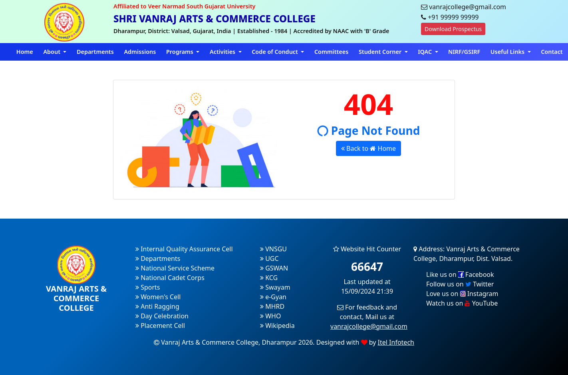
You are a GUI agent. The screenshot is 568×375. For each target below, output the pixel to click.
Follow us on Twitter (460, 284)
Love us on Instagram (462, 293)
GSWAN (274, 268)
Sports (147, 287)
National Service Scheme (174, 268)
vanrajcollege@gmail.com (368, 326)
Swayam (275, 287)
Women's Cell (158, 296)
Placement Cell (160, 325)
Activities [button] (223, 51)
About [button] (52, 51)
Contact (552, 51)
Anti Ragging (157, 306)
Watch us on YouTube (462, 303)
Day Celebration (162, 316)
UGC (269, 258)
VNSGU (273, 249)
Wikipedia (277, 325)
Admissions (140, 51)
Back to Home (368, 148)
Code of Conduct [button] (275, 51)
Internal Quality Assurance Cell (184, 249)
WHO (270, 316)
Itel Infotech (396, 342)
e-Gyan (273, 296)
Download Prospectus (453, 29)
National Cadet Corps (170, 277)
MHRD (272, 306)
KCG (269, 277)
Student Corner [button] (381, 51)
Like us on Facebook (460, 274)
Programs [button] (180, 51)
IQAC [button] (425, 51)
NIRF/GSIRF (464, 51)
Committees (331, 51)
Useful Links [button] (508, 51)
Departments (95, 51)
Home (24, 51)
